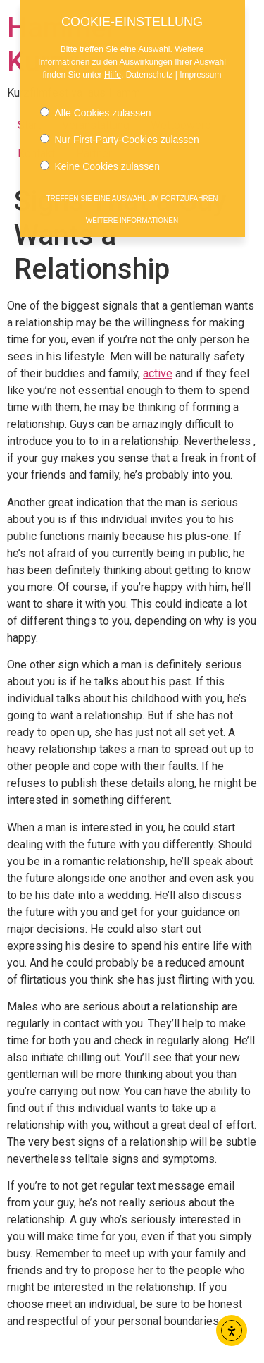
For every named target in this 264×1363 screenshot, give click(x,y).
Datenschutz (149, 68)
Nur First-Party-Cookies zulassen (119, 133)
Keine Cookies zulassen (100, 160)
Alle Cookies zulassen (95, 106)
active (157, 373)
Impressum (200, 68)
